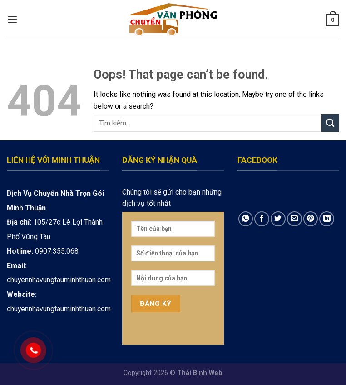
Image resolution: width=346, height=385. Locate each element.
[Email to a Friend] (294, 218)
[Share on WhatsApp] (245, 218)
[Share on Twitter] (278, 218)
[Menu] (12, 20)
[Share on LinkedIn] (326, 218)
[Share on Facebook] (261, 218)
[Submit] (330, 123)
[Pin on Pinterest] (310, 218)
